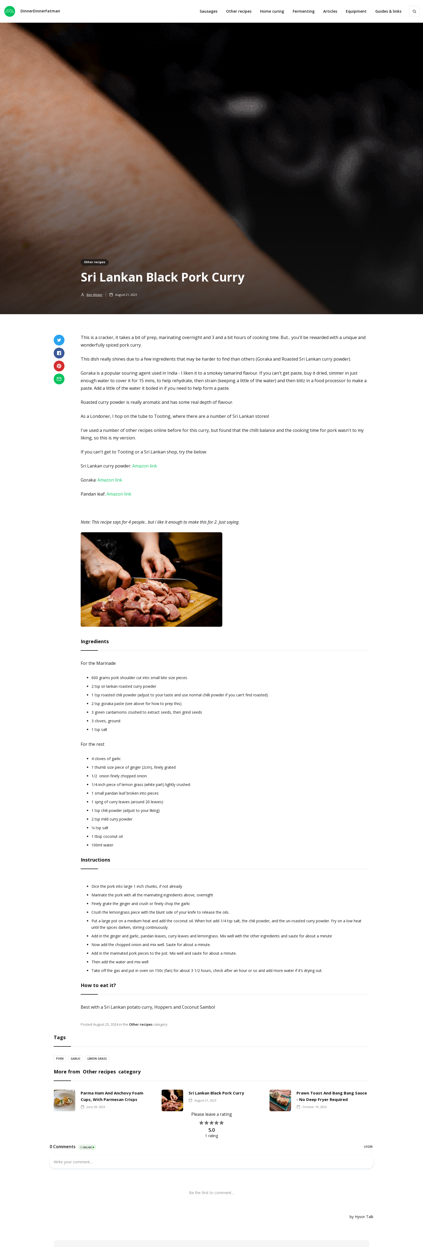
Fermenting (304, 11)
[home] (32, 11)
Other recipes (238, 11)
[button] (356, 11)
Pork (60, 1058)
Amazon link (144, 466)
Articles (330, 11)
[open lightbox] (151, 582)
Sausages (208, 11)
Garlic (75, 1058)
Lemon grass (97, 1058)
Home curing (272, 11)
